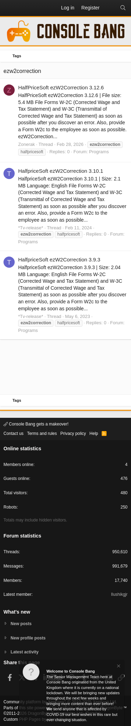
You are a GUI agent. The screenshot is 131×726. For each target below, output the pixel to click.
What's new (16, 612)
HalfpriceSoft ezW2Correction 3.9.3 (59, 259)
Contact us (13, 433)
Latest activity (24, 652)
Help (93, 433)
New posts (20, 623)
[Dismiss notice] (118, 667)
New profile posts (27, 638)
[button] (9, 8)
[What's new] (109, 8)
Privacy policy (73, 433)
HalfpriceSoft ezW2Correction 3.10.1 (60, 171)
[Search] (123, 8)
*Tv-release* (30, 227)
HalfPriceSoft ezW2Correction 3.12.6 (61, 87)
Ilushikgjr (119, 594)
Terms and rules (42, 433)
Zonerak (26, 144)
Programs (99, 151)
